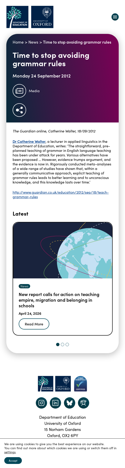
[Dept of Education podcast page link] (69, 403)
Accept (13, 460)
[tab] (57, 344)
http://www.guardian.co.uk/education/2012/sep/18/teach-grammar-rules (61, 194)
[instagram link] (41, 403)
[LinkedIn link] (55, 403)
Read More (34, 323)
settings (10, 452)
